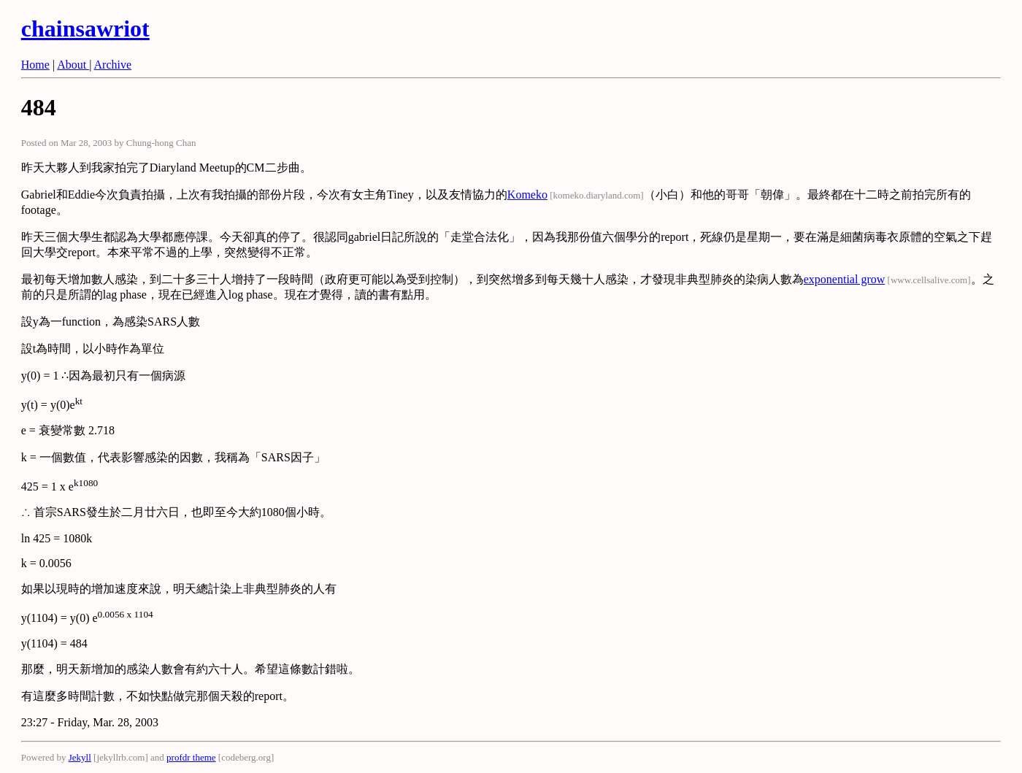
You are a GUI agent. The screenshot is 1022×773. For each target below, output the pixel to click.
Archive (113, 64)
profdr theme (191, 757)
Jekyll (80, 757)
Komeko (527, 194)
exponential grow (844, 279)
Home (35, 64)
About (73, 64)
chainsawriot (85, 28)
